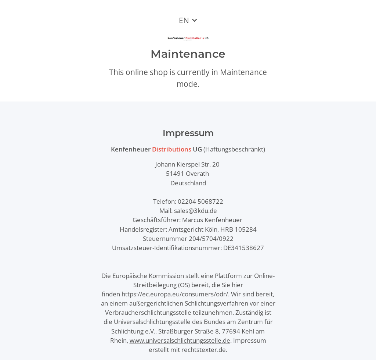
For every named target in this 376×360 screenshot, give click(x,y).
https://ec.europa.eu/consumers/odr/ (175, 294)
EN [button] (184, 20)
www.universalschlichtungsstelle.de (180, 340)
